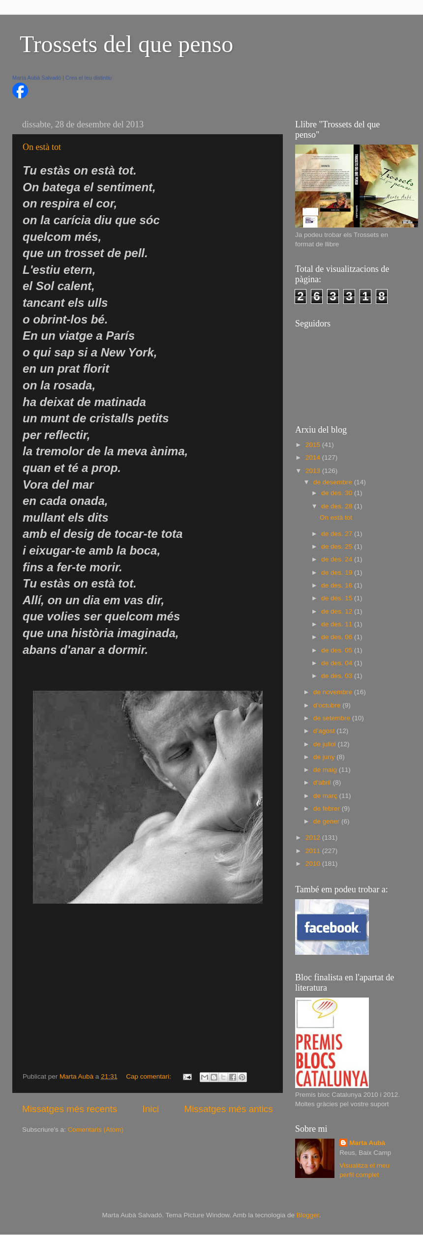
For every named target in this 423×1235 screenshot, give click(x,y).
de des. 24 (337, 559)
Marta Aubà (367, 1143)
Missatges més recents (69, 1109)
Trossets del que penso (126, 44)
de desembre (333, 482)
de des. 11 (337, 624)
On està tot (42, 147)
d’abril (323, 782)
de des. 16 (337, 585)
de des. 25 (337, 546)
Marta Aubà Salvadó (36, 78)
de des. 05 (337, 650)
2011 (313, 850)
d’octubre (327, 705)
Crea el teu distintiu (88, 78)
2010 (313, 863)
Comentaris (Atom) (95, 1129)
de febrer (327, 808)
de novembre (333, 692)
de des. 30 (337, 493)
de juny (324, 757)
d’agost (324, 731)
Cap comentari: (149, 1076)
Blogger (308, 1215)
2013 (313, 470)
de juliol (325, 744)
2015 (313, 444)
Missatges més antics (228, 1109)
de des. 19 (337, 572)
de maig (326, 769)
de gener (327, 821)
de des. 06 (337, 637)
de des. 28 (337, 506)
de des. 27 (337, 533)
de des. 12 (337, 611)
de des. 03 (337, 675)
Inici (151, 1109)
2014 (313, 457)
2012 (313, 837)
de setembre (332, 718)
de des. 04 (337, 663)
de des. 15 (337, 598)
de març (326, 795)
